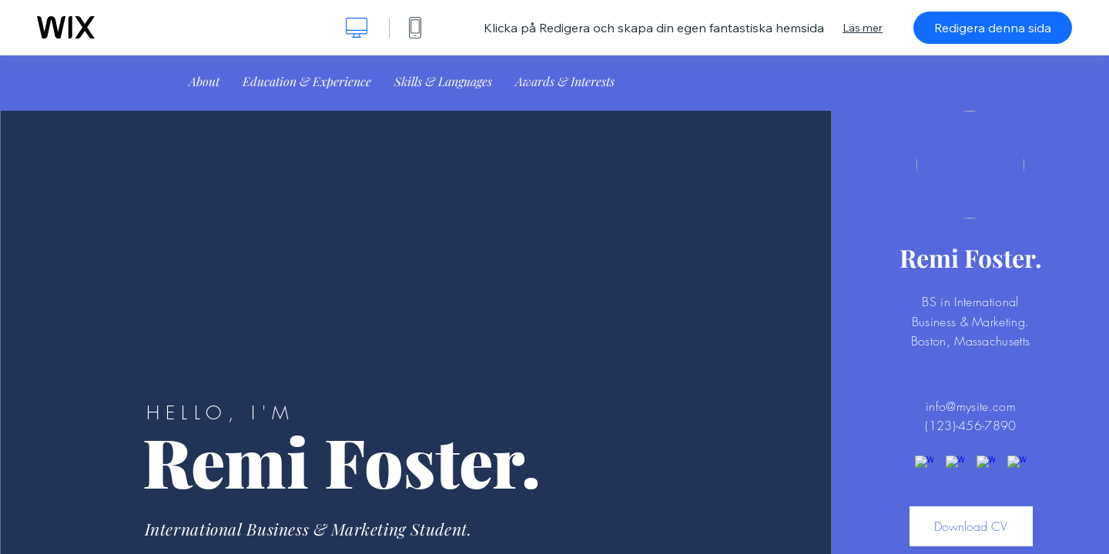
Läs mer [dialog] (863, 28)
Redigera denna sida (992, 27)
